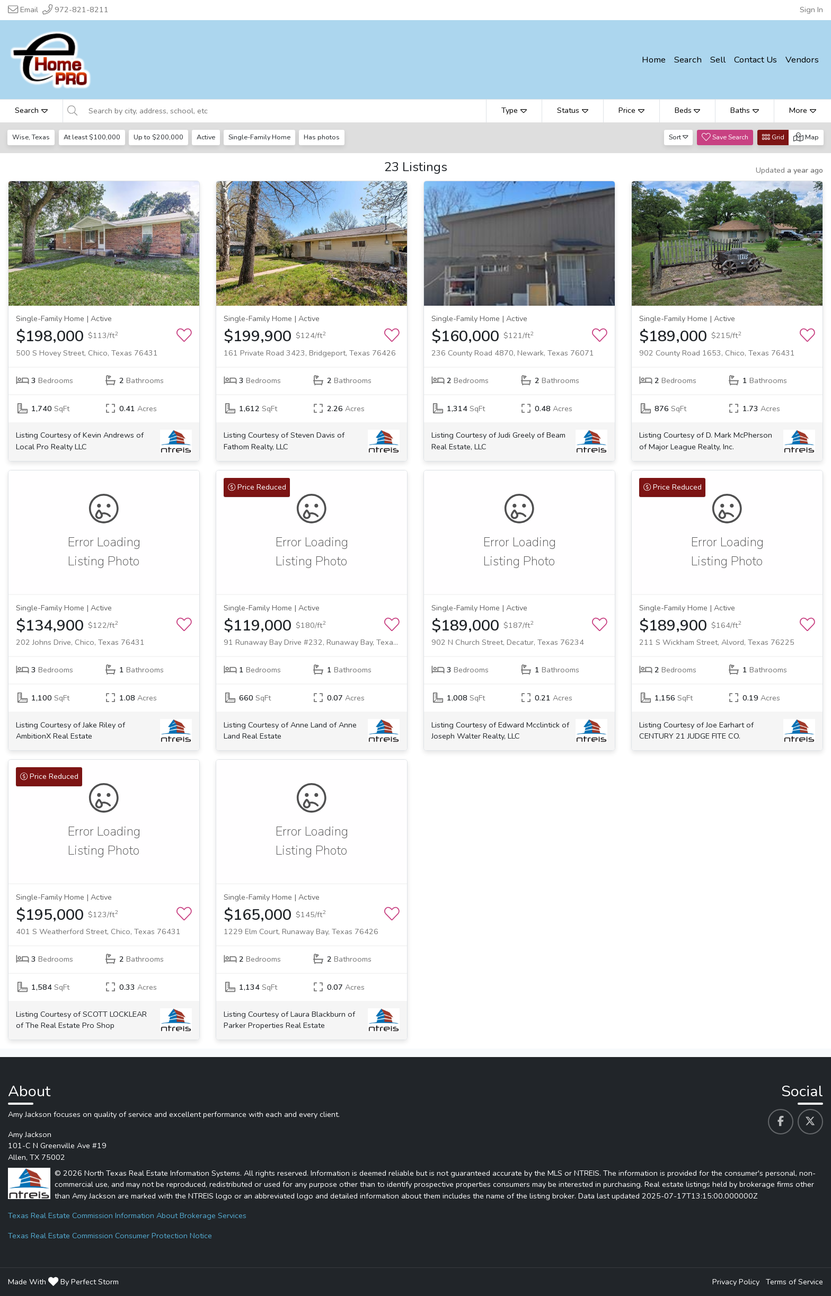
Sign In (811, 9)
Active (207, 136)
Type (514, 110)
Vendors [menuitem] (802, 60)
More (802, 110)
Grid (773, 136)
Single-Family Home (262, 136)
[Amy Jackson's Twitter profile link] (810, 1121)
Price (631, 110)
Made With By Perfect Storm (63, 1281)
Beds (688, 110)
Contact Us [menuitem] (755, 60)
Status (572, 110)
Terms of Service (794, 1281)
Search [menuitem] (688, 60)
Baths (744, 110)
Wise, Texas (31, 136)
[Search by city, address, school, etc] (284, 110)
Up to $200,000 (159, 136)
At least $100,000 (92, 136)
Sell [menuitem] (718, 60)
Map (806, 136)
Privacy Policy (735, 1281)
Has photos (325, 136)
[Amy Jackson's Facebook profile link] (780, 1121)
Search (31, 110)
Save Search (725, 136)
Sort (678, 136)
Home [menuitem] (654, 60)
